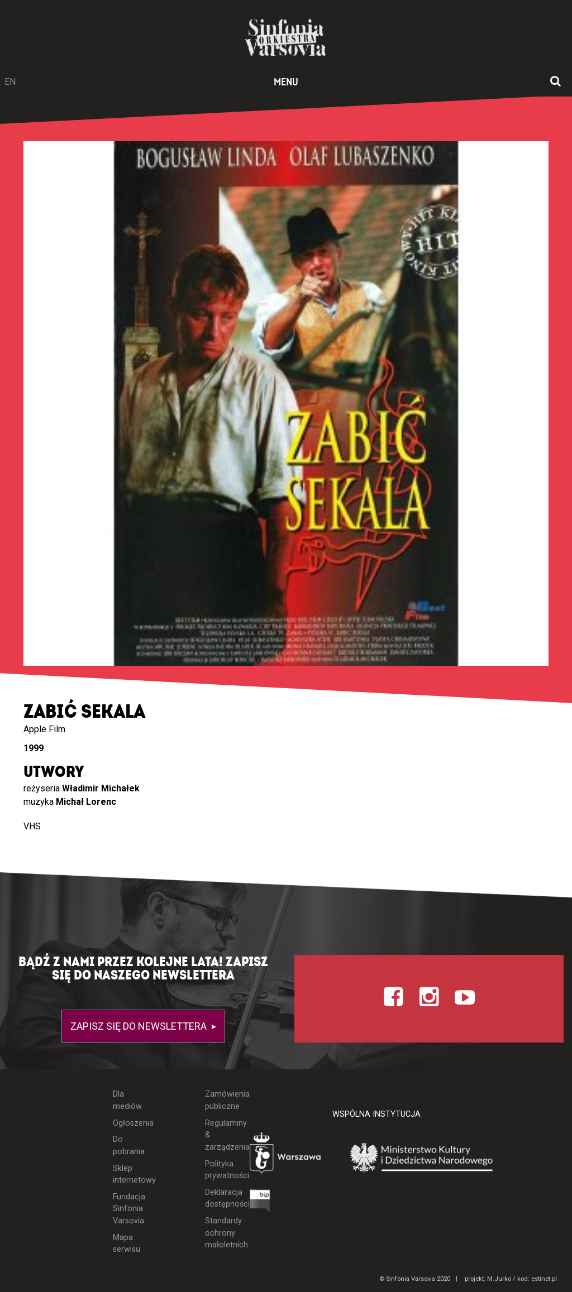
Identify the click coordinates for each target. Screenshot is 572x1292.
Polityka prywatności (219, 1170)
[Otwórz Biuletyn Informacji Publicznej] (260, 1203)
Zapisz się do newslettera (139, 1026)
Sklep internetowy (127, 1174)
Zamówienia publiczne (219, 1100)
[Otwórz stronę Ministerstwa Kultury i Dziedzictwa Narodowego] (421, 1159)
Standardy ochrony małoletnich (219, 1233)
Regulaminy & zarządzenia (219, 1135)
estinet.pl (544, 1279)
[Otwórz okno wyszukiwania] (555, 82)
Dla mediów (127, 1100)
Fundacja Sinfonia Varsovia (127, 1209)
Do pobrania (127, 1145)
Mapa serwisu (126, 1244)
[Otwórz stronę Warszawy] (286, 1155)
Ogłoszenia (127, 1123)
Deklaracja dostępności (219, 1198)
